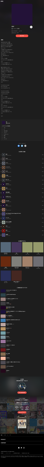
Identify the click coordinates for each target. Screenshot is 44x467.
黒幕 (4, 135)
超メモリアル (27, 267)
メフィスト (5, 281)
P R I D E (5, 138)
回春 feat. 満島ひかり (17, 281)
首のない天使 (16, 267)
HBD (4, 127)
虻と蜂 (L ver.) (6, 134)
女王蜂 (18, 28)
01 (38, 267)
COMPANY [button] (3, 442)
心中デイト (5, 132)
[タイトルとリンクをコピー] (25, 146)
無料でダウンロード (22, 412)
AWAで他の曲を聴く (22, 392)
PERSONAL (5, 253)
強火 (16, 253)
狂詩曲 (6, 267)
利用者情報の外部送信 (16, 453)
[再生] (31, 27)
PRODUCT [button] (3, 439)
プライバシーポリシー (8, 453)
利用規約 (2, 453)
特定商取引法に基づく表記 (25, 453)
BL (4, 129)
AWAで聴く (22, 35)
